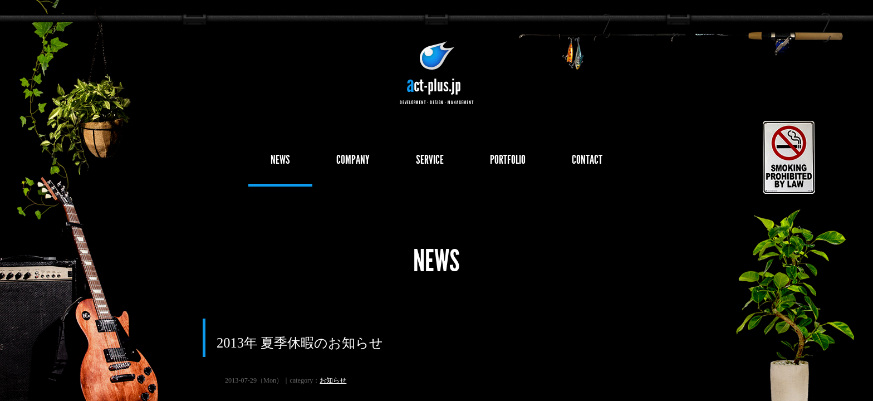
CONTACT (587, 160)
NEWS (280, 160)
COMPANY (353, 160)
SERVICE (430, 160)
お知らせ (333, 380)
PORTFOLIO (508, 160)
